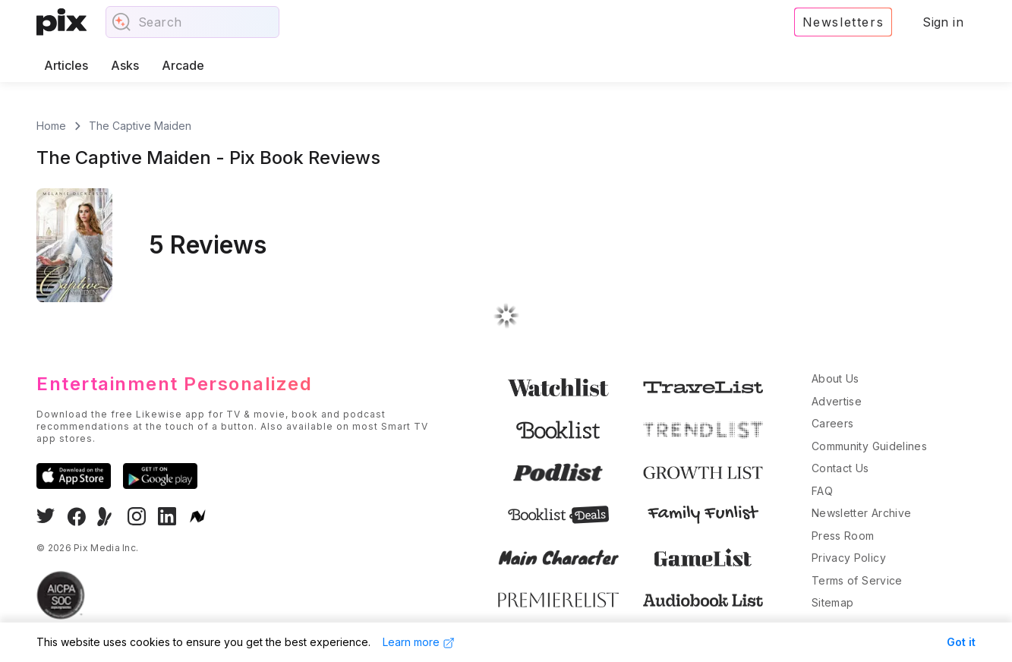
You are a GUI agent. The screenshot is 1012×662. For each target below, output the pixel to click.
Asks (125, 65)
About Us (835, 378)
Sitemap (832, 602)
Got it (961, 641)
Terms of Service (857, 580)
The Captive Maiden (140, 125)
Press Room (843, 535)
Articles (66, 65)
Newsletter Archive (861, 512)
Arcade (183, 65)
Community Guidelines (869, 446)
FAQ (822, 490)
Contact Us (840, 468)
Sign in (942, 22)
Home (51, 125)
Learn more (419, 642)
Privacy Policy (849, 557)
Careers (832, 423)
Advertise (837, 401)
